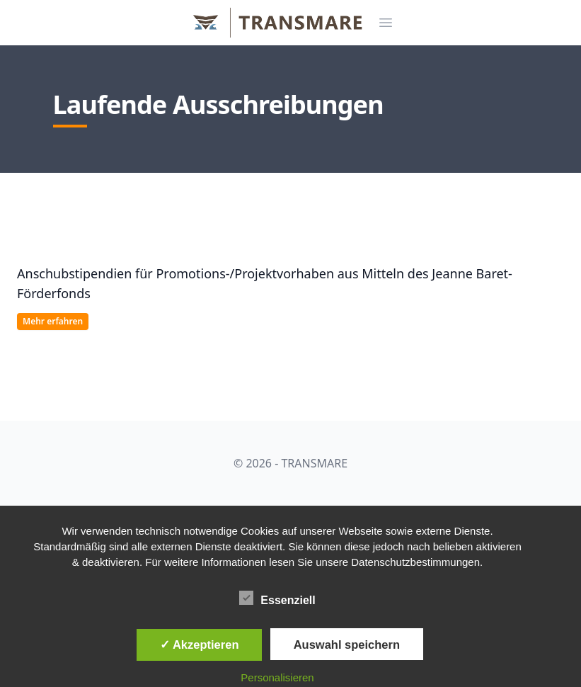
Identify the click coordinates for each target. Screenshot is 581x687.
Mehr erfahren (53, 321)
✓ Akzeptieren (199, 644)
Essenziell (277, 597)
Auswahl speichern (347, 644)
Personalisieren (277, 677)
